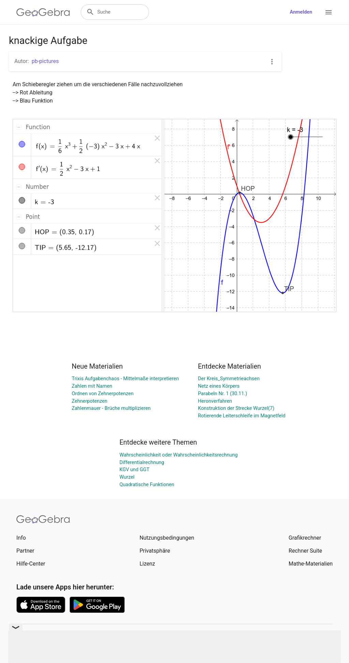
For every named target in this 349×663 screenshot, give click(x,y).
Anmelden (301, 12)
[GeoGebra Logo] (43, 12)
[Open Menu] (328, 12)
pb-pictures (45, 61)
